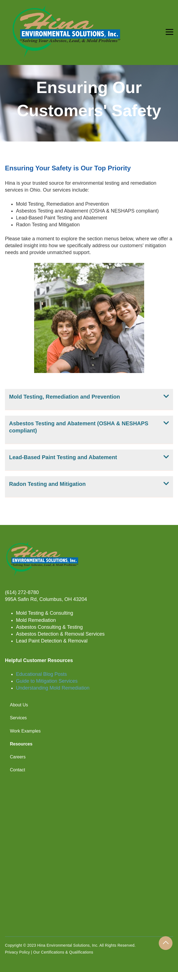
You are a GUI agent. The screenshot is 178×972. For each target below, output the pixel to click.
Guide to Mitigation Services (47, 681)
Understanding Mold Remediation (52, 688)
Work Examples (25, 731)
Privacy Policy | (19, 952)
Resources (21, 744)
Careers (18, 757)
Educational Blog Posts (41, 674)
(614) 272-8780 (22, 592)
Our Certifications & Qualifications (63, 952)
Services (18, 717)
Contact (17, 769)
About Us (19, 705)
